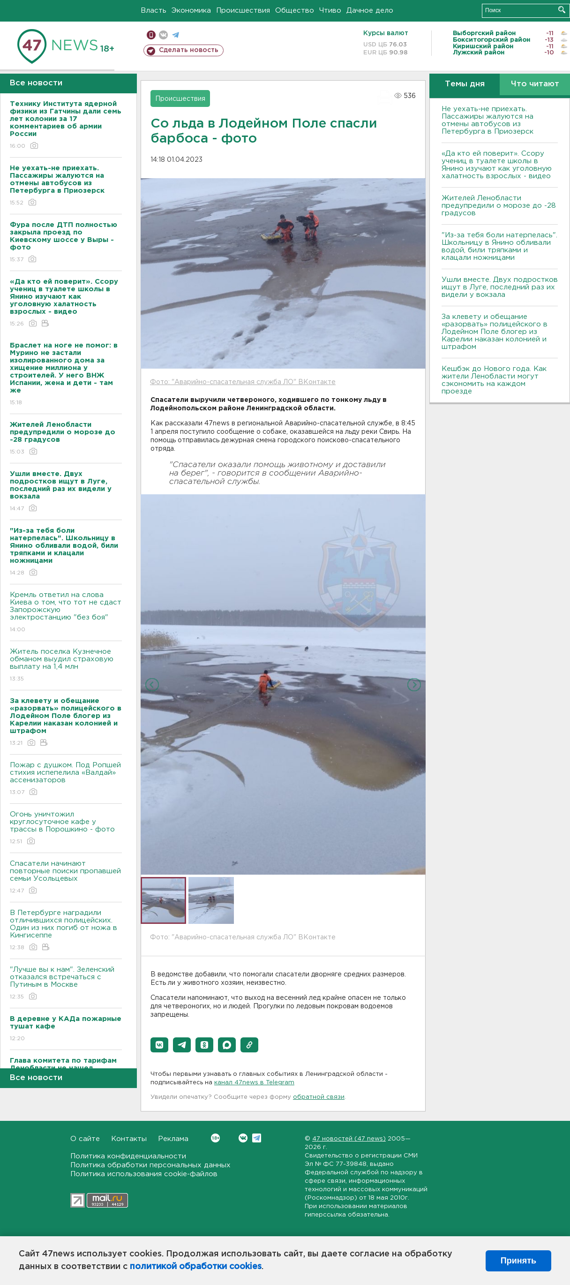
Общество (294, 11)
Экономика (191, 11)
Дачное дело (369, 11)
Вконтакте (215, 1138)
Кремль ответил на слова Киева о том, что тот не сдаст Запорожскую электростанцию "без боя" (66, 613)
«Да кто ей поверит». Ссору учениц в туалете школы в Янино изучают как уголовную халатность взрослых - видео (497, 165)
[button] (159, 1044)
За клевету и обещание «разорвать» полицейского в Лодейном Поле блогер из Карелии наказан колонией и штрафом (495, 332)
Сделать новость (188, 50)
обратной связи (319, 1097)
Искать (561, 9)
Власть (153, 11)
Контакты (129, 1139)
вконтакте (163, 34)
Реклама (173, 1139)
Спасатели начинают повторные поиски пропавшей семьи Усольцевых (66, 878)
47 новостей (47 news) (349, 1138)
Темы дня (465, 84)
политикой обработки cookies (196, 1266)
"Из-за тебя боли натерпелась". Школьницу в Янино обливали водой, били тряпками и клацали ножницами (499, 246)
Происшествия (243, 11)
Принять (518, 1260)
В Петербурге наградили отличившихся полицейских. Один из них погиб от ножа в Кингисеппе (66, 931)
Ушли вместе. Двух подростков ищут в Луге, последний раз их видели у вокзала (500, 287)
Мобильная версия (151, 34)
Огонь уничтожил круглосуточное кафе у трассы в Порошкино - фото (66, 828)
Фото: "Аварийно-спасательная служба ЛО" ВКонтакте (243, 382)
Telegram (256, 1138)
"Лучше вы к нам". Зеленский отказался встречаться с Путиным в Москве (66, 984)
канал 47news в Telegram (254, 1082)
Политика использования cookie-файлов (144, 1174)
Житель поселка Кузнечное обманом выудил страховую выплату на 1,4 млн (66, 666)
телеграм (175, 34)
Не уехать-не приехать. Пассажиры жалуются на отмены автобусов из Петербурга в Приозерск (487, 120)
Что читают (535, 84)
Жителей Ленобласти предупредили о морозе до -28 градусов (499, 205)
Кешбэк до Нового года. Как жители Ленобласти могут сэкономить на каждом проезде (494, 380)
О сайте (85, 1139)
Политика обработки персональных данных (150, 1165)
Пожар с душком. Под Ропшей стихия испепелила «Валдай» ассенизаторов (66, 779)
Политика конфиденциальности (128, 1156)
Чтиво (330, 11)
